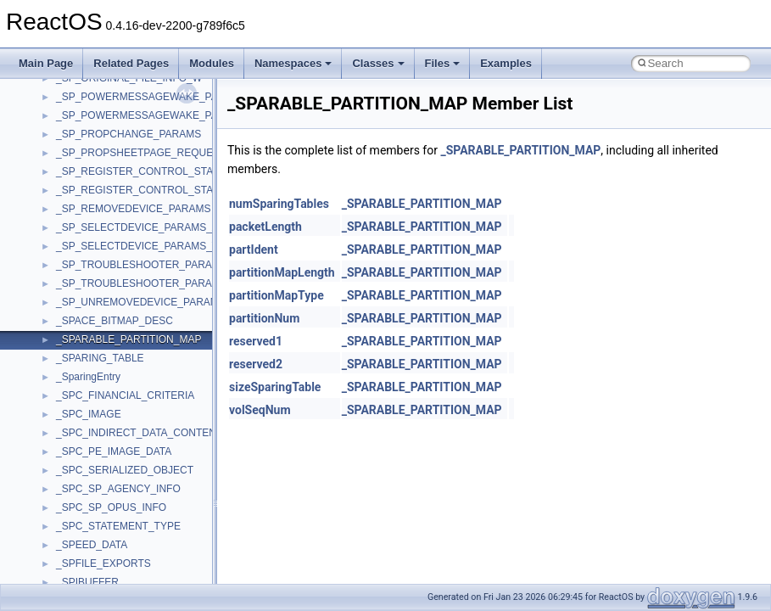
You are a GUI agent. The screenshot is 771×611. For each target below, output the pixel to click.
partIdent (253, 249)
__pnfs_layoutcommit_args (116, 298)
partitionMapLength (282, 272)
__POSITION (86, 447)
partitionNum (264, 318)
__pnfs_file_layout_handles (117, 130)
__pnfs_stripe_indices (105, 428)
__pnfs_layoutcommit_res (114, 316)
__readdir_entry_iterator (110, 541)
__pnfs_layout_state (101, 279)
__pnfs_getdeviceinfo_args (116, 148)
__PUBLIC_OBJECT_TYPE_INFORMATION (157, 503)
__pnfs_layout (88, 260)
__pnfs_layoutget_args (107, 335)
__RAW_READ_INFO (105, 522)
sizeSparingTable (275, 387)
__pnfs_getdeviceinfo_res (114, 167)
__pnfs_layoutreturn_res (110, 410)
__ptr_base (81, 484)
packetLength (265, 226)
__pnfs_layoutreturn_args (113, 391)
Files (443, 63)
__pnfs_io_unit (89, 242)
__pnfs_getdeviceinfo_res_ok (122, 186)
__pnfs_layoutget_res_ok (113, 372)
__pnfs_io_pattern (96, 204)
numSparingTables (279, 203)
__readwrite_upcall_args (111, 578)
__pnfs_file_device (98, 92)
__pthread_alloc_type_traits (118, 466)
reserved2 (255, 364)
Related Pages (131, 63)
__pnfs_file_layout (97, 111)
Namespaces (293, 63)
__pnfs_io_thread (95, 223)
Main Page (46, 63)
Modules (211, 63)
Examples (506, 63)
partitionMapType (276, 295)
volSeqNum (260, 410)
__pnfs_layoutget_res (105, 354)
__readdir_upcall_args (106, 559)
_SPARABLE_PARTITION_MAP (520, 150)
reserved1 (255, 341)
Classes (378, 63)
